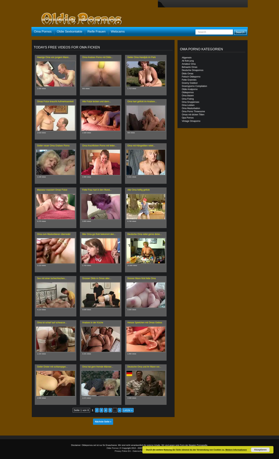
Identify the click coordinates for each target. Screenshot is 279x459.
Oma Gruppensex (190, 102)
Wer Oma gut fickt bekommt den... (99, 234)
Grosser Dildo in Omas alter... (96, 278)
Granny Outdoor (190, 83)
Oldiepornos (188, 92)
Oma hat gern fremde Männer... (97, 366)
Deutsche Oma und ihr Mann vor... (144, 366)
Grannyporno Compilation (194, 86)
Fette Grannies (189, 80)
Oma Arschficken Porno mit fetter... (99, 145)
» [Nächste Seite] (119, 410)
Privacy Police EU (123, 451)
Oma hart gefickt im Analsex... (142, 101)
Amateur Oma (189, 64)
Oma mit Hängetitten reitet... (141, 145)
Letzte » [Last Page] (128, 410)
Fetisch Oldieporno (191, 76)
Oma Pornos (43, 31)
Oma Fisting (188, 99)
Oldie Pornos (112, 448)
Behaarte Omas (189, 67)
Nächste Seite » (103, 421)
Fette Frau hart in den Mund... (97, 190)
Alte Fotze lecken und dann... (96, 101)
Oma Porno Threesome (193, 111)
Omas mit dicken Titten (193, 114)
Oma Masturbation (191, 108)
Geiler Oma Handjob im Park (141, 57)
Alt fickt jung (188, 61)
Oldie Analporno (189, 89)
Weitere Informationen (236, 450)
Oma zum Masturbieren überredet (53, 234)
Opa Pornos (188, 117)
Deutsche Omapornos (192, 70)
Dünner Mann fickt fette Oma (141, 278)
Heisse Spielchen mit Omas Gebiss (144, 322)
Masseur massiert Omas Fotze (52, 190)
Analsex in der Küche (92, 322)
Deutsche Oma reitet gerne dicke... (144, 234)
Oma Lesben (188, 105)
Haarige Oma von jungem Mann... (53, 57)
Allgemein (187, 57)
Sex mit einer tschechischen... (52, 278)
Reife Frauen (96, 31)
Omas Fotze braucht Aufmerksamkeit (55, 101)
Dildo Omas (187, 73)
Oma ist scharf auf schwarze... (52, 322)
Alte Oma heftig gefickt (138, 190)
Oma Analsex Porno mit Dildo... (97, 57)
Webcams (118, 31)
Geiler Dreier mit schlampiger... (52, 366)
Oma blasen (188, 95)
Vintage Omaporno (191, 121)
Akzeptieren (260, 449)
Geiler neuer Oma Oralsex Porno (53, 145)
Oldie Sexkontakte (69, 31)
